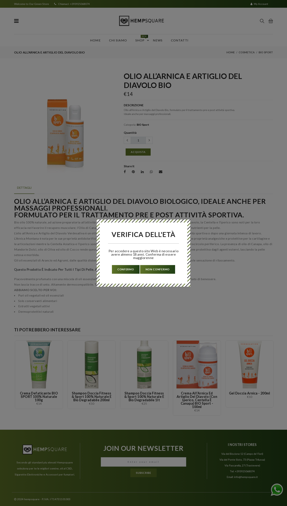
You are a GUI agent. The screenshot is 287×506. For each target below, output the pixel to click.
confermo (125, 269)
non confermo (158, 269)
